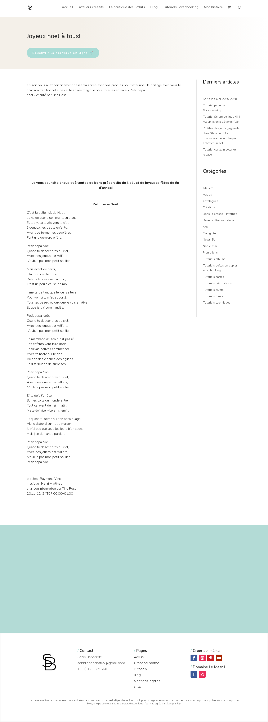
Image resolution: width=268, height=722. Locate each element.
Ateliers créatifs (91, 7)
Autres (207, 195)
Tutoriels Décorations (217, 284)
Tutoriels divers (213, 290)
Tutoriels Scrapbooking (180, 7)
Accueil (67, 7)
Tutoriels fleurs (213, 297)
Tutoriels (140, 669)
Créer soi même (146, 663)
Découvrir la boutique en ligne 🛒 (65, 53)
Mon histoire (213, 7)
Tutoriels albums (214, 259)
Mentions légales (147, 681)
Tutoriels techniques (216, 303)
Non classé (210, 247)
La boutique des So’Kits (127, 7)
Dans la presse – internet (220, 214)
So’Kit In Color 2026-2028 (220, 100)
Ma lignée (209, 234)
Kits (205, 227)
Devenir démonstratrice (218, 221)
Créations (209, 208)
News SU (209, 240)
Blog (154, 7)
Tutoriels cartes (213, 277)
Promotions (210, 253)
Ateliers (208, 189)
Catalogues (210, 201)
